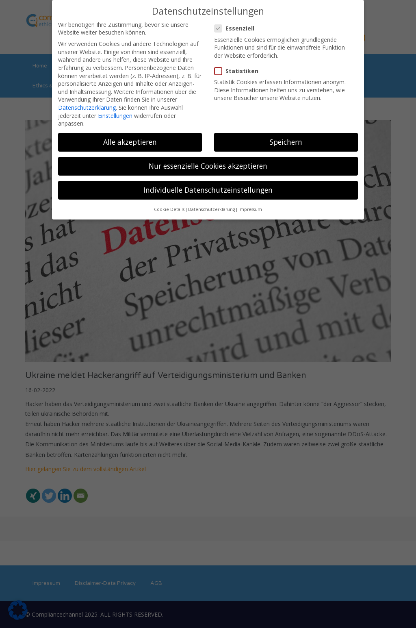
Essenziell (237, 23)
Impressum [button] (250, 204)
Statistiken (239, 66)
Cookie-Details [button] (169, 204)
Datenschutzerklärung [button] (211, 204)
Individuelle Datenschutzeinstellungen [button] (208, 184)
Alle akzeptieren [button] (130, 136)
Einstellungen (115, 110)
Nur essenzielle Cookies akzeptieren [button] (208, 160)
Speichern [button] (286, 136)
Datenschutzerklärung (87, 102)
